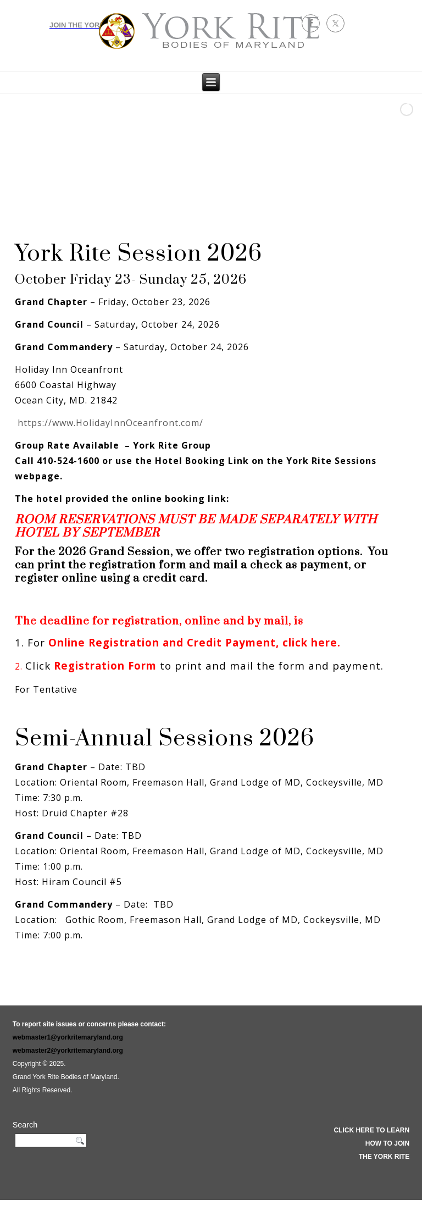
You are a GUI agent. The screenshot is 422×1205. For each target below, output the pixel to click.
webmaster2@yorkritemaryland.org (68, 1050)
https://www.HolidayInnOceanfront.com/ (110, 423)
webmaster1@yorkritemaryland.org (68, 1037)
